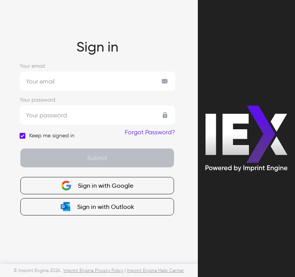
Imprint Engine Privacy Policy (93, 270)
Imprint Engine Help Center (155, 270)
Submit (97, 158)
